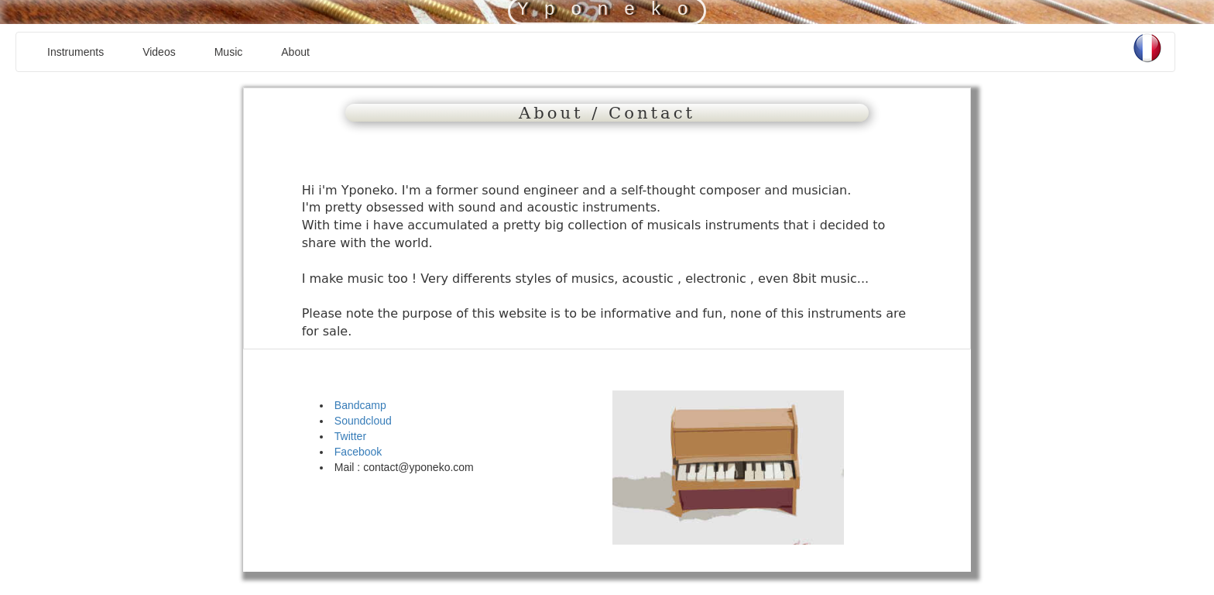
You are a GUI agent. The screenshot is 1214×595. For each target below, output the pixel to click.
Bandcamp (360, 405)
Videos (159, 52)
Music (228, 52)
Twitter (350, 436)
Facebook (358, 451)
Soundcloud (363, 420)
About (295, 52)
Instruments (75, 52)
